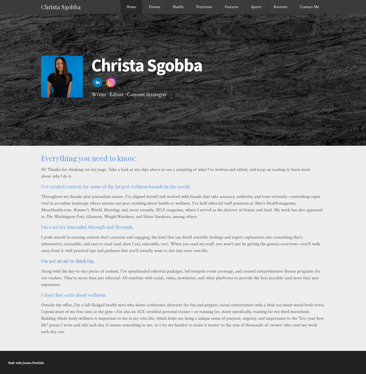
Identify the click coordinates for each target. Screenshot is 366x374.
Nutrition (204, 6)
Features (231, 6)
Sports (256, 6)
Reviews (280, 6)
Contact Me (309, 6)
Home (131, 6)
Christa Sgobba (61, 7)
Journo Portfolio (33, 363)
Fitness (154, 6)
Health (178, 6)
